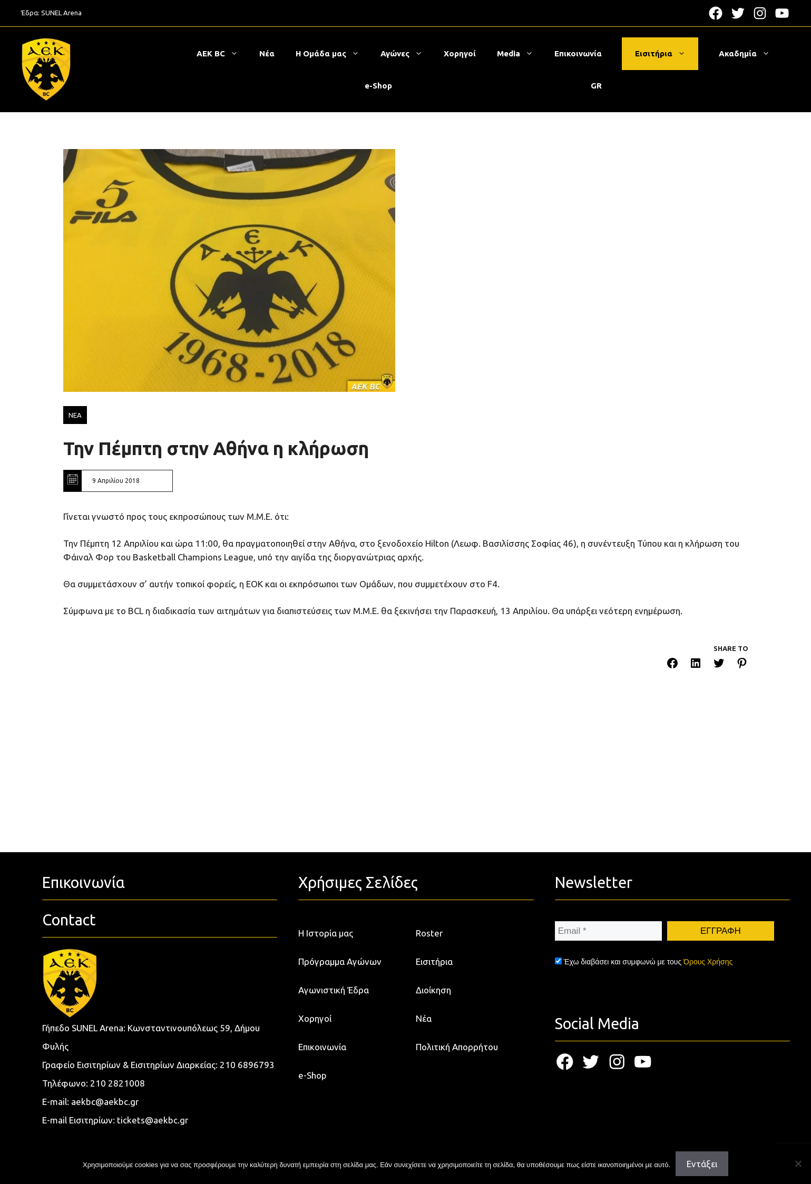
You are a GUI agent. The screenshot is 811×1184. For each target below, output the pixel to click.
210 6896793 (247, 1065)
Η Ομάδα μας (333, 54)
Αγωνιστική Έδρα (333, 990)
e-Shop (378, 85)
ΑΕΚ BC (223, 54)
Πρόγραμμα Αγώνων (340, 961)
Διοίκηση (433, 990)
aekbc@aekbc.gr (105, 1102)
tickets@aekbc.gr (152, 1120)
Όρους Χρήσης (707, 962)
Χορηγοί (460, 53)
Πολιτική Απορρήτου (457, 1047)
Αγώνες (406, 54)
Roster (429, 933)
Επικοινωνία (578, 53)
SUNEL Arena (61, 12)
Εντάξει (702, 1164)
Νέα (267, 53)
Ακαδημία (749, 54)
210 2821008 (117, 1083)
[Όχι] (798, 1163)
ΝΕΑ (75, 415)
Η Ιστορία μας (325, 933)
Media (520, 54)
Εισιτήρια (665, 54)
